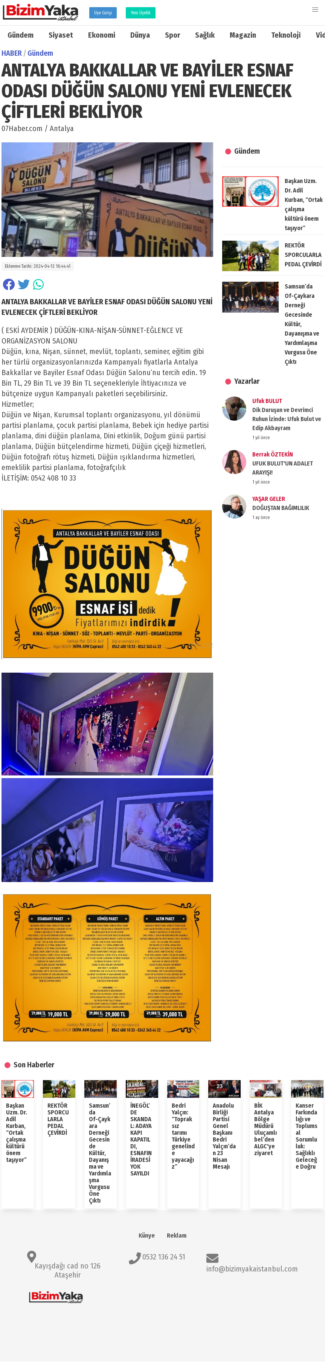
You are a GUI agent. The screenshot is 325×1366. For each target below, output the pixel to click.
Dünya (140, 35)
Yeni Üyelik (141, 12)
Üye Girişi (103, 12)
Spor (172, 35)
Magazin (243, 35)
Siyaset (61, 35)
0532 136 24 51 (163, 1256)
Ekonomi (101, 35)
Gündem (21, 35)
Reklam (176, 1235)
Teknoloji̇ (286, 35)
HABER (12, 53)
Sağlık (205, 35)
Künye (147, 1235)
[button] (315, 10)
